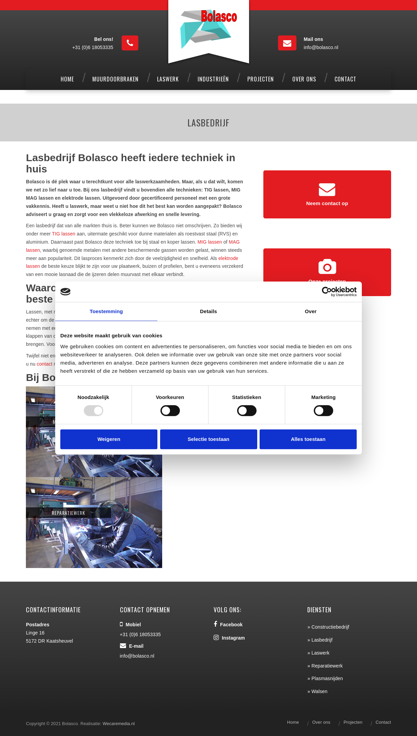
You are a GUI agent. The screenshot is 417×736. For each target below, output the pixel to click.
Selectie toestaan (209, 439)
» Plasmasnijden (325, 678)
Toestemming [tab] (106, 311)
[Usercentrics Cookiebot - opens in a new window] (327, 292)
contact (44, 364)
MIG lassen (210, 242)
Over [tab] (311, 311)
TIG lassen (64, 233)
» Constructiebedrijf (328, 627)
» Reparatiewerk (324, 666)
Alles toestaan (308, 439)
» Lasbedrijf (320, 640)
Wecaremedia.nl (119, 723)
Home (293, 722)
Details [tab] (208, 311)
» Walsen (317, 691)
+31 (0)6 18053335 (92, 47)
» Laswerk (318, 653)
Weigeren (108, 439)
